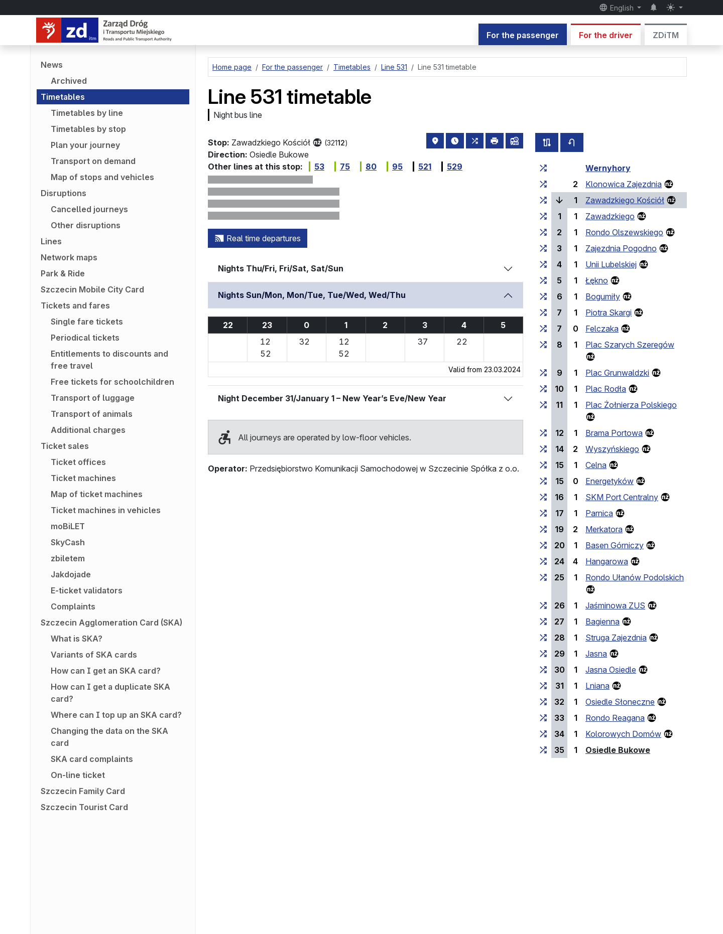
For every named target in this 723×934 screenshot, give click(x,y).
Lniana (597, 686)
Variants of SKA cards (94, 655)
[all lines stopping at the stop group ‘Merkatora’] (543, 529)
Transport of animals (92, 414)
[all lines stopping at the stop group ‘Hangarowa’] (543, 561)
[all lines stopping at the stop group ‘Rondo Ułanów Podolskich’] (543, 577)
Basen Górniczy (614, 545)
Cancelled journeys (89, 209)
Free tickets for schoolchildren (112, 382)
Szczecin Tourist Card (84, 807)
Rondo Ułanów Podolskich (634, 577)
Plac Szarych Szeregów (629, 345)
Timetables (63, 97)
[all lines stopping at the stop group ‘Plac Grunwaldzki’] (543, 373)
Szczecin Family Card (83, 791)
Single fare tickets (87, 322)
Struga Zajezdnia (616, 638)
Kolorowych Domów (623, 734)
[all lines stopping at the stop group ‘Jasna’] (543, 654)
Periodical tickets (85, 338)
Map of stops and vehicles (102, 177)
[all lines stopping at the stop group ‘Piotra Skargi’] (543, 312)
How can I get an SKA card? (106, 671)
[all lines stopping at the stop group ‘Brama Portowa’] (543, 433)
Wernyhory (608, 168)
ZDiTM (666, 35)
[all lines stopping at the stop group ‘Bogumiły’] (543, 296)
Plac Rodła (605, 389)
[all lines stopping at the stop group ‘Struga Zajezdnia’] (543, 638)
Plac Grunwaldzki (617, 373)
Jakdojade (71, 574)
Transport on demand (93, 161)
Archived (69, 81)
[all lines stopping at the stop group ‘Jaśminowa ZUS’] (543, 605)
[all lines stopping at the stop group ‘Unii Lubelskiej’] (543, 264)
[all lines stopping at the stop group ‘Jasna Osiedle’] (543, 670)
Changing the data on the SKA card (109, 737)
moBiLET (68, 526)
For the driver (606, 35)
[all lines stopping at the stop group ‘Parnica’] (543, 513)
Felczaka (602, 329)
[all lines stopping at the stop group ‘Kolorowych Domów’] (543, 734)
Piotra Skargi (608, 312)
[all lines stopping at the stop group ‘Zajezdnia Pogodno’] (543, 248)
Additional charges (88, 430)
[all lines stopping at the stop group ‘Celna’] (543, 465)
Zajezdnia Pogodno (621, 248)
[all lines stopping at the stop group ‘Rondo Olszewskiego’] (543, 232)
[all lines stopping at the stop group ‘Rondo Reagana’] (543, 718)
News (52, 65)
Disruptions (63, 193)
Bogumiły (602, 296)
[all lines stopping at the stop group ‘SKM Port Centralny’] (543, 497)
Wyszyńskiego (612, 449)
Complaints (73, 606)
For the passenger (523, 35)
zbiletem (68, 558)
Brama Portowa (614, 433)
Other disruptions (85, 225)
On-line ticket (78, 775)
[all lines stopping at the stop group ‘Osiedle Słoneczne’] (543, 702)
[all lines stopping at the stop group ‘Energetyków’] (543, 481)
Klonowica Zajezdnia (623, 184)
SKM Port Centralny (621, 497)
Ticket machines (83, 478)
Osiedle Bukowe (617, 750)
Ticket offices (78, 462)
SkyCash (68, 542)
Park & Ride (63, 273)
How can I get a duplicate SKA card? (110, 693)
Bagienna (602, 621)
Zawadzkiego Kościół (624, 200)
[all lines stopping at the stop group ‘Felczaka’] (543, 329)
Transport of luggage (93, 398)
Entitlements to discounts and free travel (109, 360)
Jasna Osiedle (610, 670)
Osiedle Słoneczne (620, 702)
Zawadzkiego (610, 216)
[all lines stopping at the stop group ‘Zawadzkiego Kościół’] (543, 200)
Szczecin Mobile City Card (92, 289)
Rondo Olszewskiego (624, 232)
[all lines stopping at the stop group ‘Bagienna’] (543, 621)
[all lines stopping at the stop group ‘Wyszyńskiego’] (543, 449)
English (617, 7)
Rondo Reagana (615, 718)
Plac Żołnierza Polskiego (631, 405)
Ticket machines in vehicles (106, 510)
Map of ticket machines (97, 494)
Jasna (596, 654)
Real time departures (257, 238)
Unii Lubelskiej (611, 264)
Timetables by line (87, 113)
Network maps (69, 257)
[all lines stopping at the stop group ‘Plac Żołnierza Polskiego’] (543, 405)
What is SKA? (76, 639)
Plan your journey (85, 145)
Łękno (596, 280)
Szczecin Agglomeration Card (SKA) (111, 622)
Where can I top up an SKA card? (116, 715)
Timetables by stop (88, 129)
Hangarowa (606, 561)
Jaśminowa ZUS (615, 605)
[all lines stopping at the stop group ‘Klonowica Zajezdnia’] (543, 184)
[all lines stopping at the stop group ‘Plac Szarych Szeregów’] (543, 345)
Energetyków (609, 481)
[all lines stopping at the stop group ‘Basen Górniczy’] (543, 545)
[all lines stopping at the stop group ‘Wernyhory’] (543, 168)
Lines (51, 241)
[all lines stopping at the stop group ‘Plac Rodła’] (543, 389)
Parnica (599, 513)
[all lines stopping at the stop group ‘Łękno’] (543, 280)
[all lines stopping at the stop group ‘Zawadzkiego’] (543, 216)
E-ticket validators (87, 590)
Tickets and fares (75, 305)
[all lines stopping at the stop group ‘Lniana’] (543, 686)
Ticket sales (65, 446)
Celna (596, 465)
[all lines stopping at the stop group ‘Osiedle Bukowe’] (543, 750)
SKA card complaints (92, 759)
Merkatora (604, 529)
